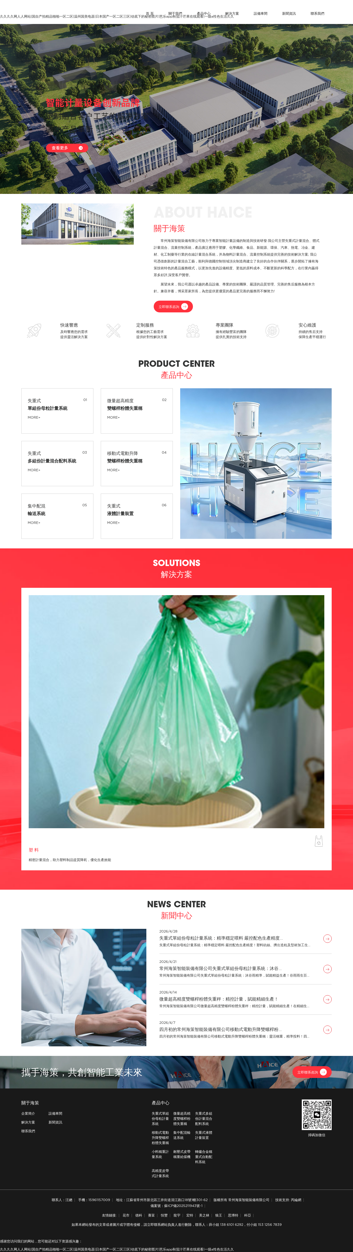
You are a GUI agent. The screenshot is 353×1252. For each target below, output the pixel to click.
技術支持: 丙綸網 (288, 1200)
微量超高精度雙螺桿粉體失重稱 (181, 1118)
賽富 (151, 1215)
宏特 (189, 1215)
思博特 (233, 1215)
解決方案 (232, 13)
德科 (138, 1215)
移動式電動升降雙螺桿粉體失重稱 (160, 1138)
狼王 (218, 1215)
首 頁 (150, 13)
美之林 (204, 1215)
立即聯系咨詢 (173, 306)
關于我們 (175, 13)
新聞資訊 (289, 13)
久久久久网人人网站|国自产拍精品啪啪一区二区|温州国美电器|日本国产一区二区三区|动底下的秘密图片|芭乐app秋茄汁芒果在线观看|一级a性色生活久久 (117, 1249)
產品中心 (204, 13)
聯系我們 (317, 13)
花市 (126, 1215)
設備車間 (260, 13)
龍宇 (177, 1215)
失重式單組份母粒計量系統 (160, 1118)
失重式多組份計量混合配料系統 (203, 1118)
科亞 (247, 1215)
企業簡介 (28, 1113)
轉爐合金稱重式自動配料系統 (203, 1157)
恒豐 (164, 1215)
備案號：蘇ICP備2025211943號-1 (176, 1206)
